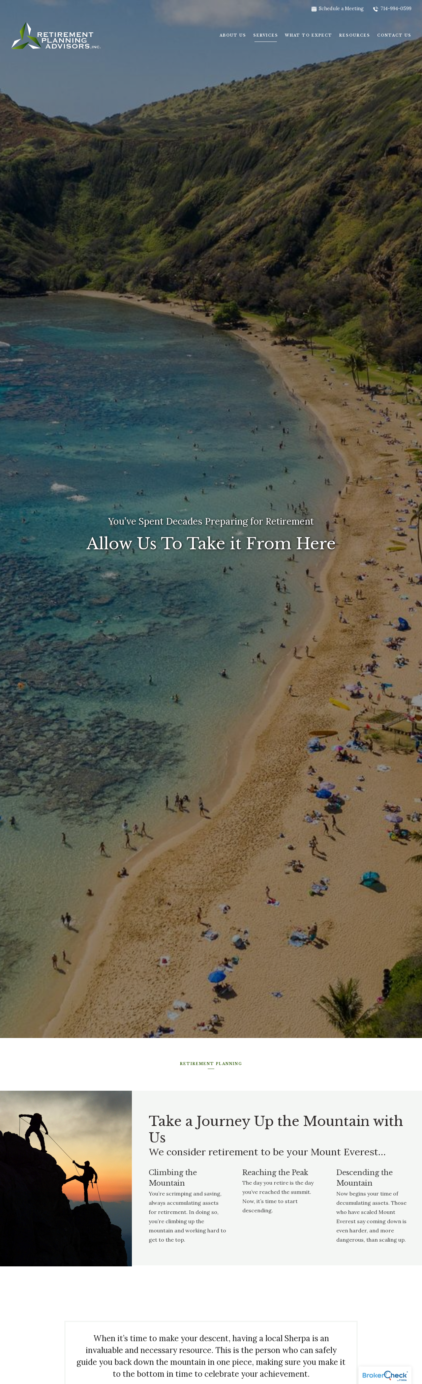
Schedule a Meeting (338, 9)
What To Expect (308, 35)
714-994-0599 (392, 9)
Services (265, 35)
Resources (354, 35)
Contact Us (394, 35)
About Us (233, 35)
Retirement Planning (211, 1063)
